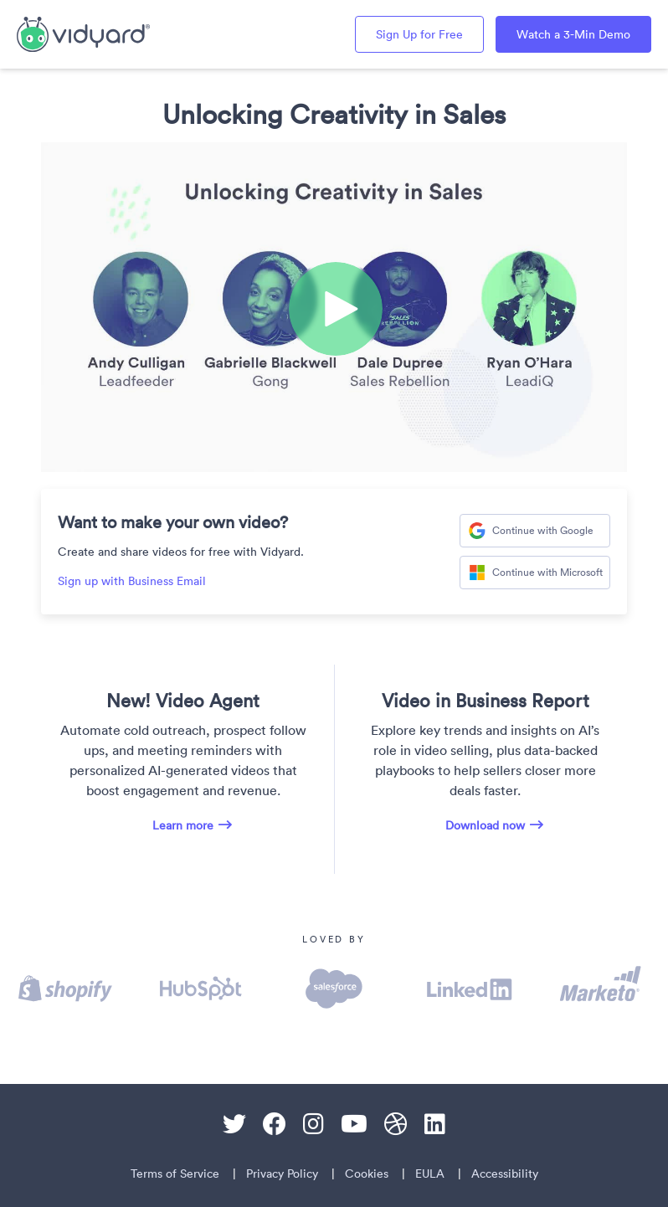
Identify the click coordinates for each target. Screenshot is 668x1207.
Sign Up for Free (419, 34)
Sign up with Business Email (132, 580)
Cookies (366, 1173)
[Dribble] (396, 1124)
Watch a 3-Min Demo (573, 34)
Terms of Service (175, 1173)
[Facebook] (274, 1124)
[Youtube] (354, 1124)
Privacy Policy (282, 1173)
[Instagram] (313, 1124)
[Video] (334, 307)
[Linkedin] (434, 1124)
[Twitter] (234, 1124)
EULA (429, 1173)
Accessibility (504, 1173)
